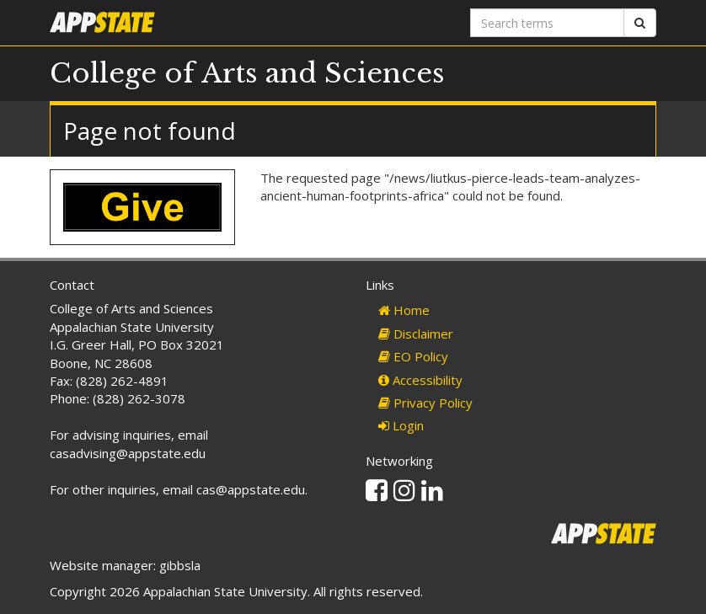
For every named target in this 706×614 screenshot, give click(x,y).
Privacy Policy (425, 402)
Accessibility (420, 379)
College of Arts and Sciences (247, 73)
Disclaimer (415, 333)
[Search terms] (547, 22)
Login (401, 425)
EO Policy (413, 356)
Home (404, 310)
